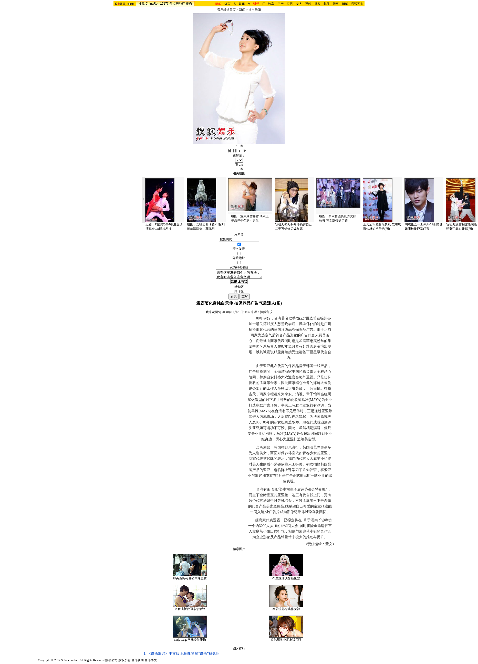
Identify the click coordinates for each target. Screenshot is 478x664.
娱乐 (242, 4)
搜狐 (142, 3)
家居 (290, 4)
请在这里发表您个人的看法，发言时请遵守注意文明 (239, 274)
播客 (317, 4)
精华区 (239, 288)
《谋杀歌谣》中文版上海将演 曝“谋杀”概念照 (183, 655)
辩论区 (239, 293)
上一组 (239, 146)
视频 (308, 4)
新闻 (242, 10)
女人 (299, 4)
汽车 (271, 4)
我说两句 (357, 4)
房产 (280, 4)
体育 (227, 4)
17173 (164, 3)
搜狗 (189, 3)
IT (263, 4)
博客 (336, 4)
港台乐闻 (254, 10)
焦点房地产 (177, 3)
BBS (345, 4)
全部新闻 (137, 661)
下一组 (239, 169)
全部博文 (150, 661)
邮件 (327, 4)
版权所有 (124, 661)
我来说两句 (213, 313)
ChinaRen (152, 3)
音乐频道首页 (226, 10)
